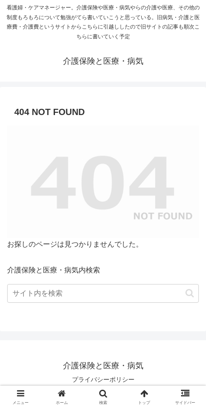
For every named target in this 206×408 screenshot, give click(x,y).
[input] (103, 293)
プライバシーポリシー (103, 379)
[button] (190, 293)
